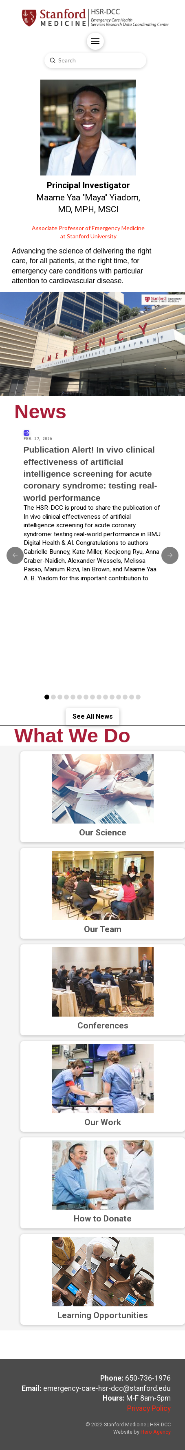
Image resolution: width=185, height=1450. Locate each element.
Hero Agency (156, 1432)
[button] (95, 41)
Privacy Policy (149, 1408)
